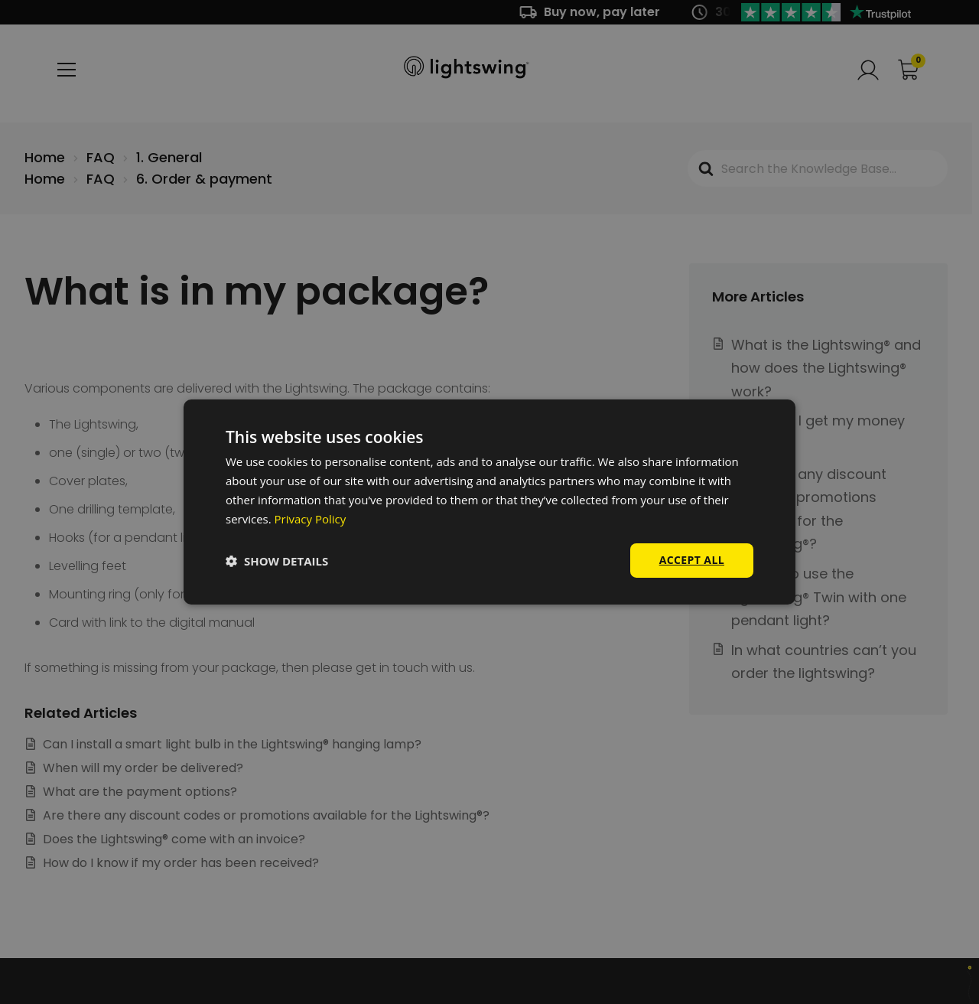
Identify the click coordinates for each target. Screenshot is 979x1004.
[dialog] (489, 502)
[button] (277, 561)
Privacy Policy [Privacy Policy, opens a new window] (310, 518)
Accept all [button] (691, 560)
